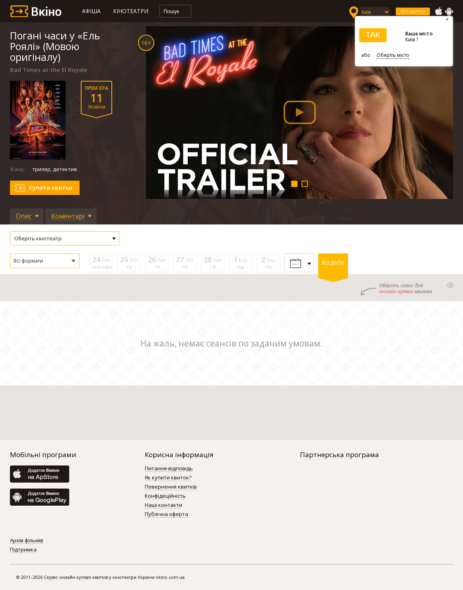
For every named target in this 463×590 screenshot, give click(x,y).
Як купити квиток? (168, 478)
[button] (45, 260)
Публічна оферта (166, 514)
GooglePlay (449, 11)
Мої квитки (413, 11)
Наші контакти (163, 505)
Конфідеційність (165, 496)
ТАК (373, 34)
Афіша (91, 11)
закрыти (450, 285)
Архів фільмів (26, 540)
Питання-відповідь (169, 468)
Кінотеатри (130, 11)
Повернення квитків (171, 487)
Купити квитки (50, 187)
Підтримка (23, 550)
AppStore (438, 11)
